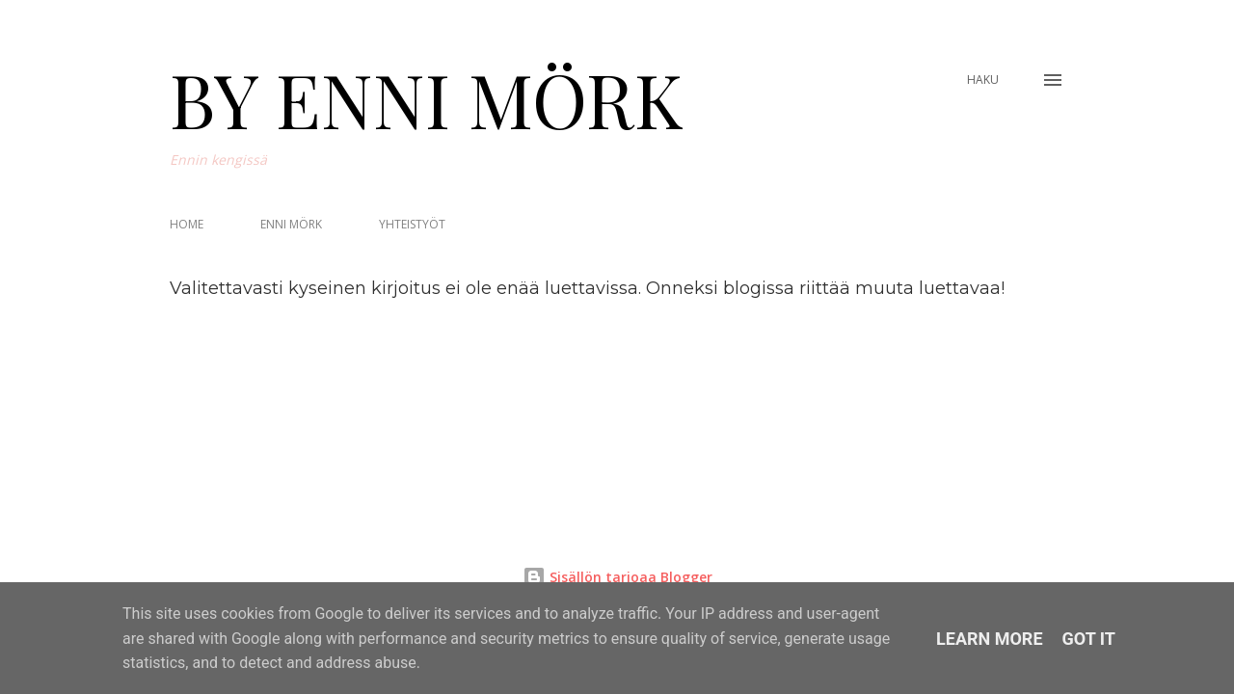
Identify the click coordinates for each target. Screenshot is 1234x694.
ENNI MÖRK (291, 224)
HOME (186, 224)
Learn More (989, 638)
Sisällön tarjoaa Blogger (617, 577)
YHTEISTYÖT (412, 224)
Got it (1088, 638)
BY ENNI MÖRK (427, 98)
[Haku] (983, 79)
